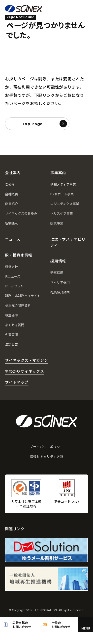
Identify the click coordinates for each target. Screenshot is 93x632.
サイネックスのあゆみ (21, 213)
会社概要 (11, 194)
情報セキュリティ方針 (46, 456)
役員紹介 (11, 203)
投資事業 (56, 223)
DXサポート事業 (62, 194)
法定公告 (11, 344)
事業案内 (58, 172)
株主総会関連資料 (18, 305)
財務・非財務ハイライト (22, 295)
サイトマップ (17, 382)
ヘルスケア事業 (61, 213)
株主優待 (11, 315)
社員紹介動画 (60, 292)
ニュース (12, 239)
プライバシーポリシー (46, 446)
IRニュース (12, 276)
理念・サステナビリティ (68, 242)
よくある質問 (14, 324)
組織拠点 (11, 223)
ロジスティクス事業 (64, 203)
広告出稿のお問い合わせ (21, 624)
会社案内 (13, 172)
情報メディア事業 (63, 184)
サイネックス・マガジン (26, 360)
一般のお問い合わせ (61, 624)
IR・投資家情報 (18, 255)
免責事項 (11, 334)
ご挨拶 (10, 184)
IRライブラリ (14, 286)
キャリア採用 (60, 282)
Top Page (32, 123)
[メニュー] (85, 624)
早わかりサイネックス (24, 371)
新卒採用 (56, 272)
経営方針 (11, 266)
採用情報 (58, 260)
